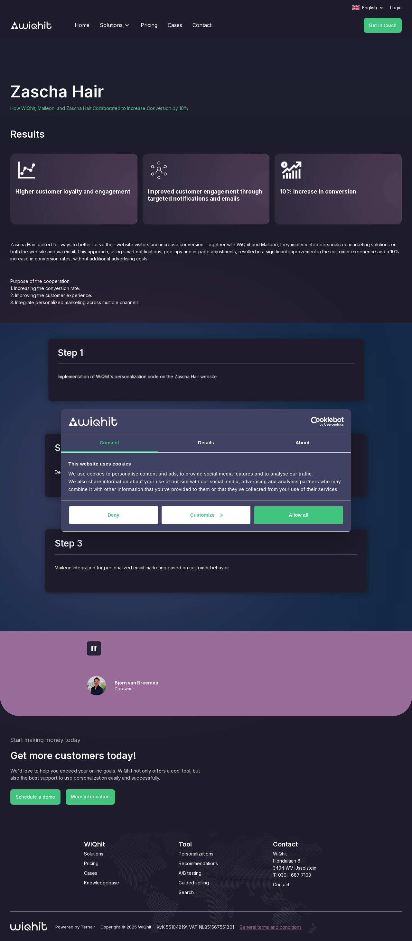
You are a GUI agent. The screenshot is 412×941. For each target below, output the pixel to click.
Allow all (298, 515)
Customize (206, 515)
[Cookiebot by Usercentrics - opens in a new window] (315, 421)
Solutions (93, 853)
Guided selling (194, 882)
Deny (113, 515)
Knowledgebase (101, 882)
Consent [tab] (109, 442)
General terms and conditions (270, 927)
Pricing (91, 863)
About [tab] (302, 442)
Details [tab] (206, 442)
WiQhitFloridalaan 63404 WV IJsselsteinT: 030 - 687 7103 (294, 864)
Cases (90, 873)
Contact (281, 884)
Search (186, 892)
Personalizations (196, 853)
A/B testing (190, 873)
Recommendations (198, 863)
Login (396, 7)
